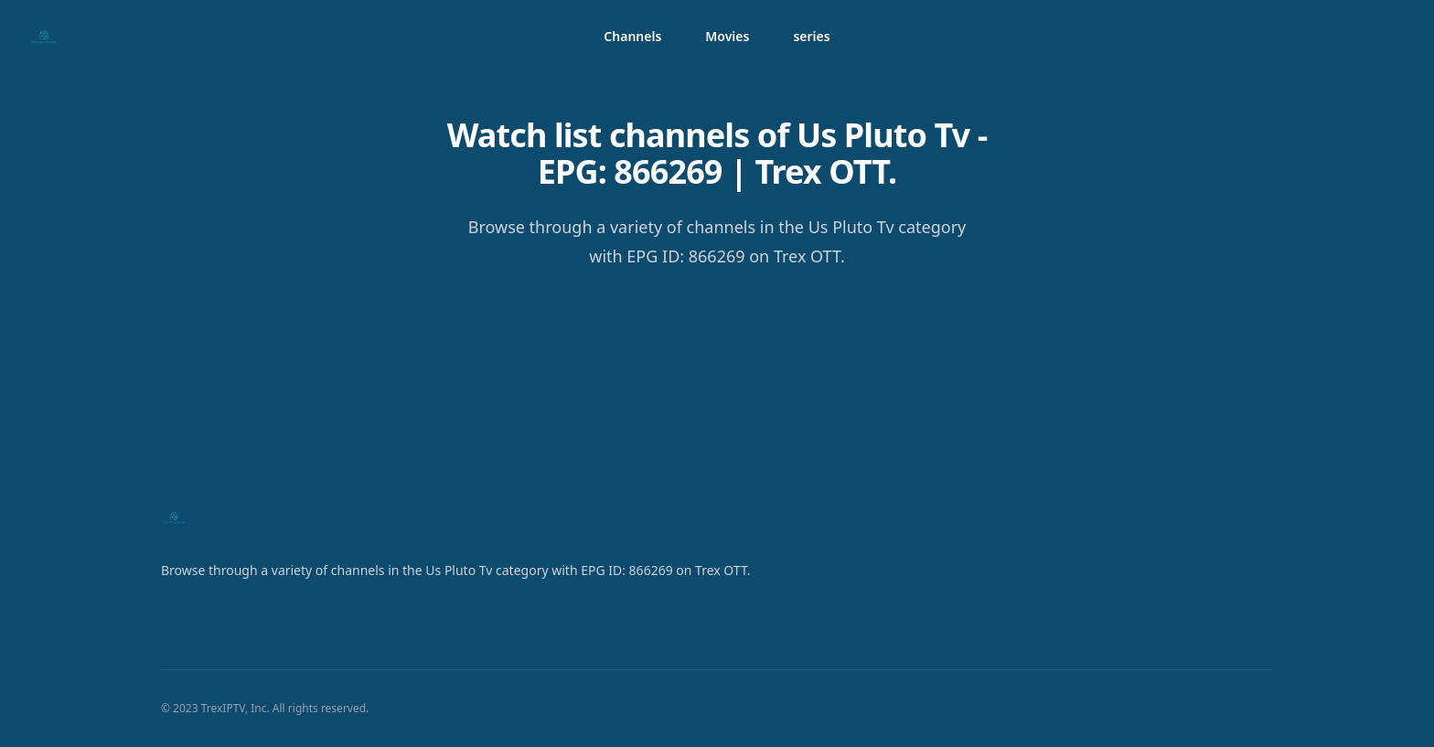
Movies (727, 36)
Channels (632, 36)
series (811, 36)
